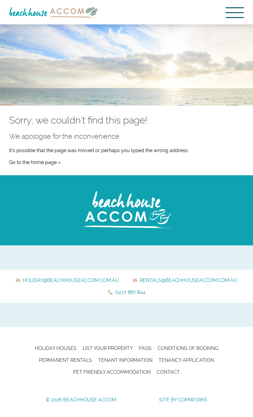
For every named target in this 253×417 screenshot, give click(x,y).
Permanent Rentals (65, 360)
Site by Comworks (183, 400)
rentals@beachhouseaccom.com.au (188, 280)
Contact (168, 372)
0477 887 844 (130, 292)
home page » (46, 162)
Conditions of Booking (188, 348)
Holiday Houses (56, 348)
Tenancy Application (186, 360)
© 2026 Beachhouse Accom (81, 400)
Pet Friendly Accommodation (112, 372)
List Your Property (108, 348)
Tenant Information (125, 360)
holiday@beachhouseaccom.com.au (71, 280)
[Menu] (235, 12)
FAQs (145, 348)
